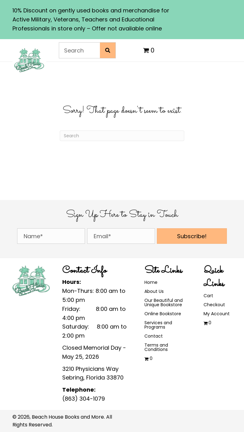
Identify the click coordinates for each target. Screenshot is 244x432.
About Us (154, 291)
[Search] (122, 135)
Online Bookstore (162, 314)
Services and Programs (158, 325)
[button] (192, 236)
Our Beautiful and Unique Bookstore (163, 302)
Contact (153, 336)
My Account (217, 314)
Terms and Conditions (156, 347)
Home (150, 282)
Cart (208, 296)
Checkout (214, 305)
